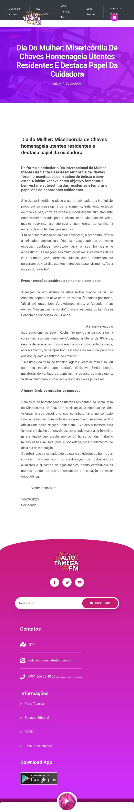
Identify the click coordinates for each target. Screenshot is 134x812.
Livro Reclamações (36, 746)
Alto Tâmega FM (65, 11)
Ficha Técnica (32, 704)
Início (57, 83)
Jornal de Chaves (14, 11)
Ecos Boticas (90, 11)
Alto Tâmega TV (42, 11)
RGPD (26, 732)
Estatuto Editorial (34, 718)
